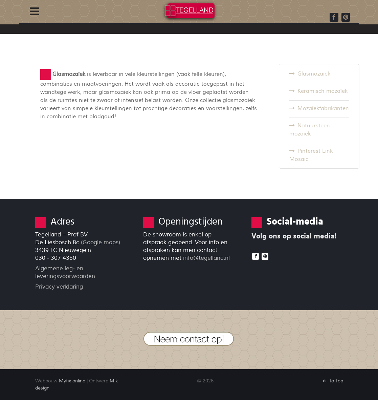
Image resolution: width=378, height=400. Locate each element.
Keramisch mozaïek (322, 91)
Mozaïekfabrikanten (323, 108)
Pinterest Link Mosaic (311, 155)
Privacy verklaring (59, 286)
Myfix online (72, 381)
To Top (332, 381)
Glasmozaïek (313, 73)
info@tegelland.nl (206, 257)
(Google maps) (100, 242)
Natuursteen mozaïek (309, 129)
